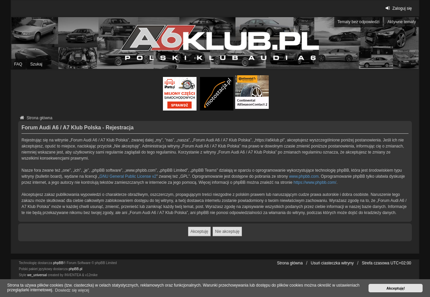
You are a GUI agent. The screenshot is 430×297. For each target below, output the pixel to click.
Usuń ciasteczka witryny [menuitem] (332, 263)
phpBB (58, 263)
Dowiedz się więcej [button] (72, 290)
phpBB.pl (75, 269)
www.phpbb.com (303, 176)
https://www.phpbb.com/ (315, 182)
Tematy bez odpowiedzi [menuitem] (359, 21)
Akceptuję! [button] (395, 288)
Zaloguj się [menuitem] (398, 8)
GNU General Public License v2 (127, 176)
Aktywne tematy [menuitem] (401, 21)
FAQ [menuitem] (18, 64)
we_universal (37, 275)
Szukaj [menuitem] (36, 64)
